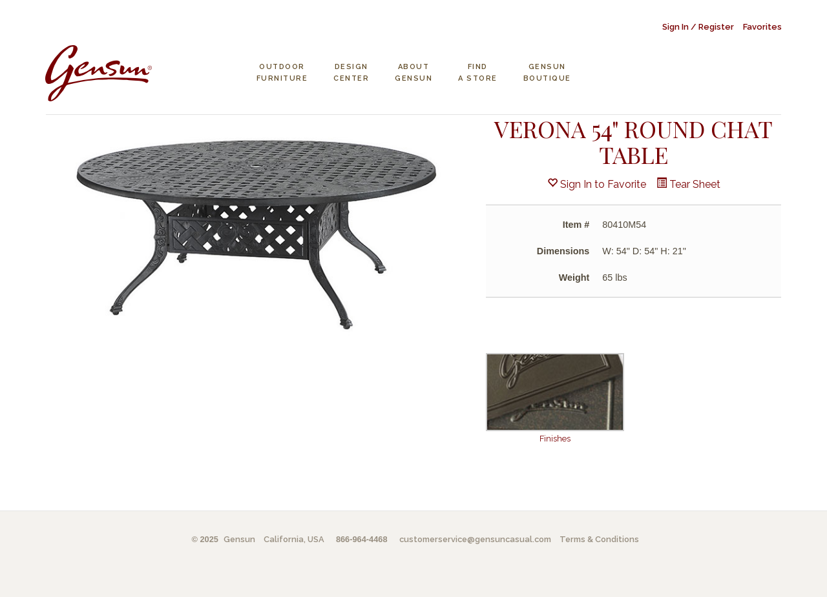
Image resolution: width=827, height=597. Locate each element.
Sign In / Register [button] (698, 27)
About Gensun (413, 73)
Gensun (239, 539)
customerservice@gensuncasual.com (475, 539)
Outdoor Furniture (282, 73)
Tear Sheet (688, 184)
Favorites (762, 27)
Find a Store (477, 73)
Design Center (351, 73)
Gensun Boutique (547, 73)
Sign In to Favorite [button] (596, 184)
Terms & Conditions (599, 539)
